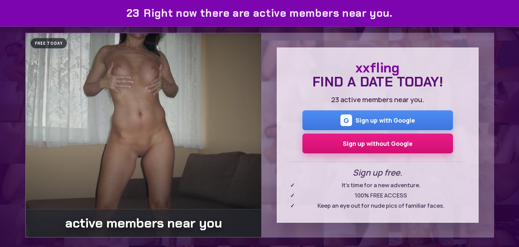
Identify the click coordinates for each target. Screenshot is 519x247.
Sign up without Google (378, 143)
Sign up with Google (377, 120)
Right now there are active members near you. (259, 13)
